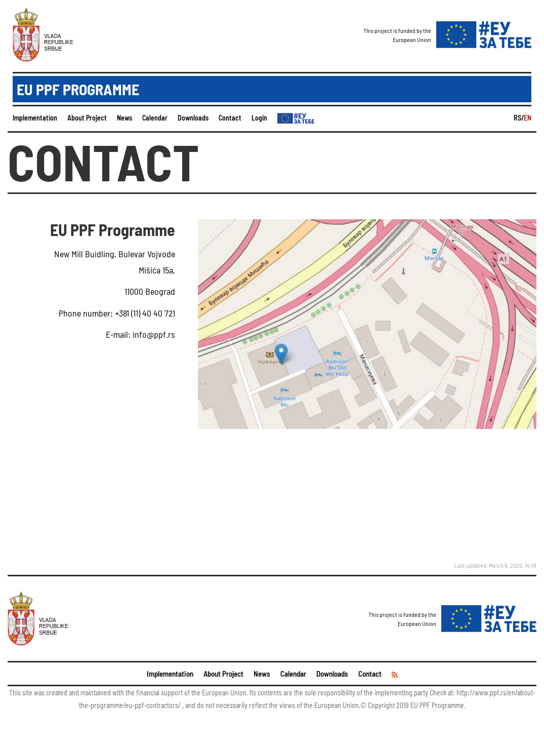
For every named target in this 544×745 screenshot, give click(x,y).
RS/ (519, 117)
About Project (87, 117)
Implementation (35, 117)
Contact (230, 117)
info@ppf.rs (153, 334)
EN (527, 117)
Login (259, 117)
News (124, 117)
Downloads (193, 117)
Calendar (155, 117)
